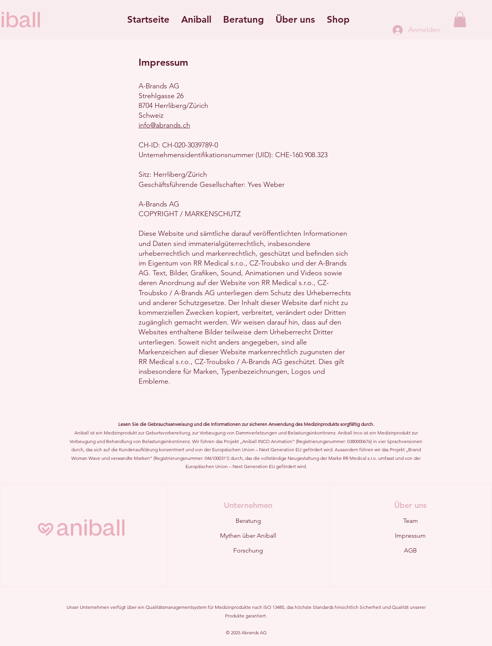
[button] (196, 19)
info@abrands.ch (164, 125)
